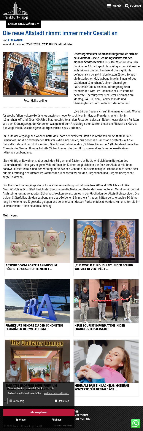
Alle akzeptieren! (38, 412)
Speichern (21, 419)
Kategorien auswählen (22, 24)
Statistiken (62, 401)
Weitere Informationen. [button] (56, 393)
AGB (76, 411)
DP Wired (69, 425)
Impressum (81, 415)
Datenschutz (82, 419)
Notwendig (16, 401)
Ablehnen (56, 419)
